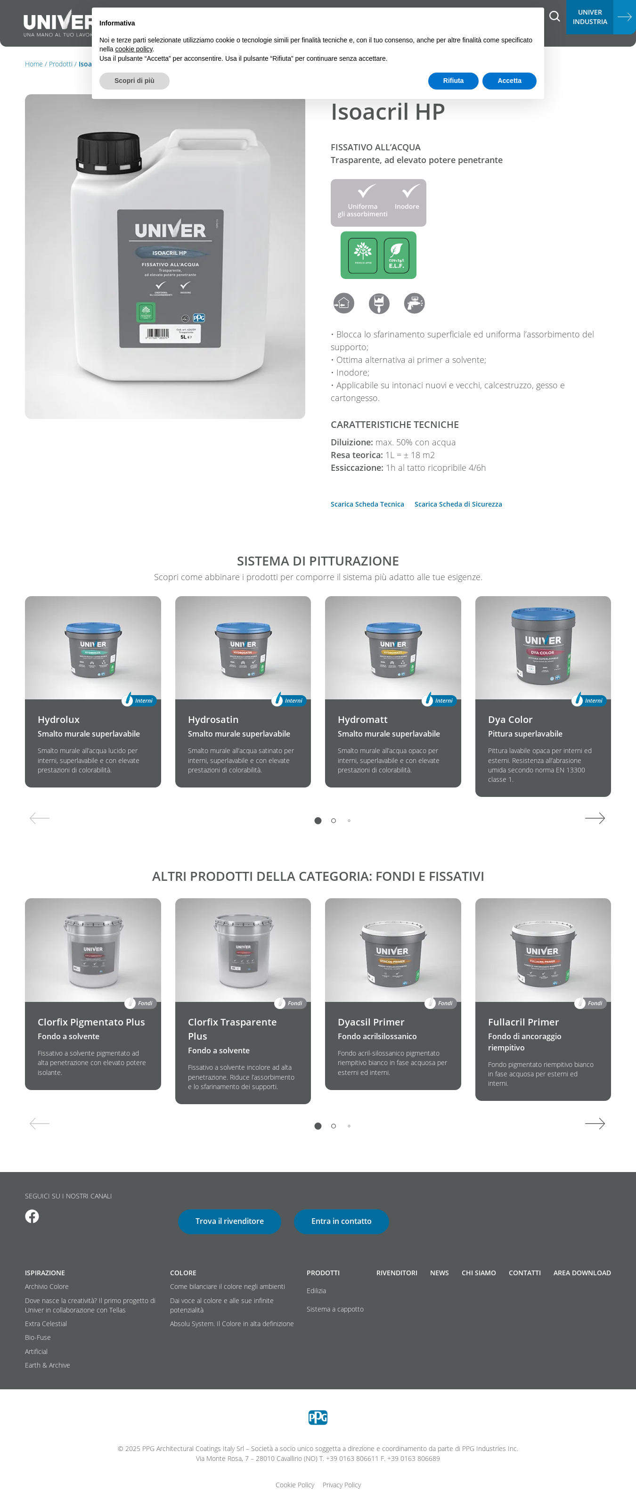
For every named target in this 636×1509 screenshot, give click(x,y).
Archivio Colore (47, 1286)
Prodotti (61, 64)
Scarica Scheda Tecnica (367, 504)
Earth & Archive (47, 1365)
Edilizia (316, 1291)
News (439, 1273)
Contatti (525, 1273)
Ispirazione (45, 1273)
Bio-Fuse (38, 1337)
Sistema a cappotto (335, 1309)
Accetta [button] (509, 80)
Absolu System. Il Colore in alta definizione (232, 1324)
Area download (582, 1273)
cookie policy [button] (133, 49)
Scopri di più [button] (134, 80)
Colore (183, 1273)
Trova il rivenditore (230, 1221)
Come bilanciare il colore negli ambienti (227, 1286)
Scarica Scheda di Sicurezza (458, 504)
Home (34, 64)
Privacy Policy (342, 1485)
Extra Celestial (46, 1324)
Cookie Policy (295, 1485)
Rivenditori (396, 1273)
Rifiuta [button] (453, 80)
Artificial (36, 1351)
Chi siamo (479, 1273)
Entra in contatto (341, 1221)
